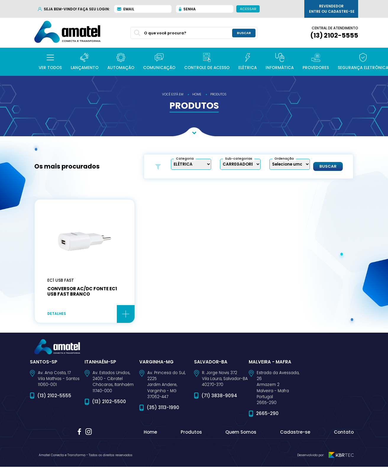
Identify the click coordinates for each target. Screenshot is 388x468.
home (196, 94)
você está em (172, 94)
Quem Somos (240, 433)
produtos (218, 94)
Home (150, 433)
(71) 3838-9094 (219, 397)
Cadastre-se (295, 433)
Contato (344, 433)
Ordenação (284, 158)
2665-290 (267, 414)
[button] (50, 62)
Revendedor (332, 9)
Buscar (328, 166)
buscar (244, 33)
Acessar (248, 8)
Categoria (185, 158)
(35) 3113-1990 (163, 409)
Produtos (191, 433)
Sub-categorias (238, 158)
